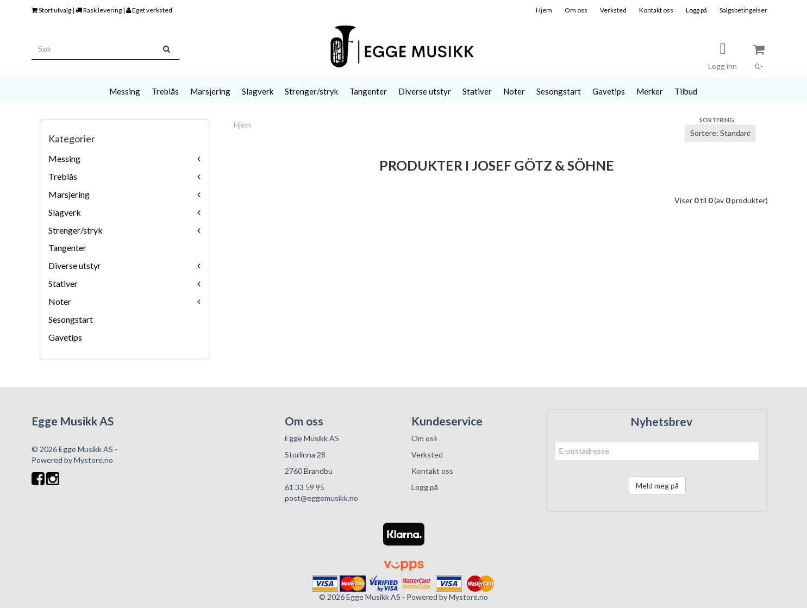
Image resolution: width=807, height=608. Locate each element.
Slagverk (64, 212)
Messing (64, 158)
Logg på (696, 10)
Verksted (613, 10)
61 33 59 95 (304, 487)
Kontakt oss (656, 10)
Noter (59, 301)
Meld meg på (657, 485)
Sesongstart (70, 319)
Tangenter (67, 247)
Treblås (62, 176)
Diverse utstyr (74, 265)
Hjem (544, 10)
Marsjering (69, 194)
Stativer (63, 283)
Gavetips (65, 337)
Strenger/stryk (75, 230)
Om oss (576, 10)
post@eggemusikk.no (321, 498)
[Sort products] (720, 133)
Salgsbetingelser (743, 10)
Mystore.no (93, 460)
